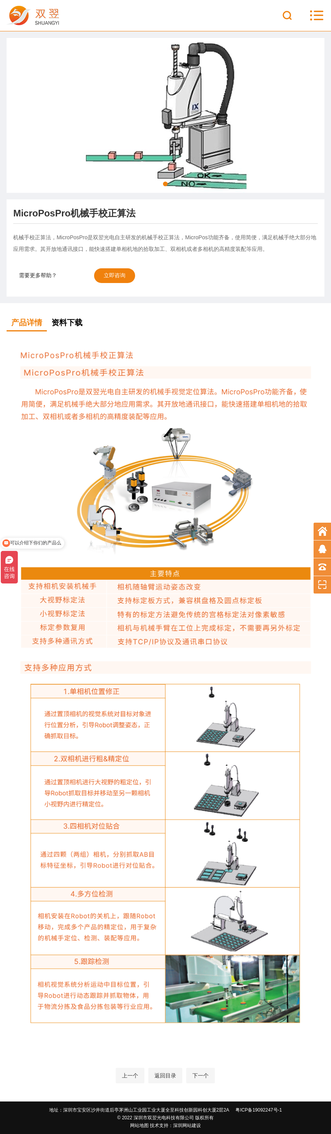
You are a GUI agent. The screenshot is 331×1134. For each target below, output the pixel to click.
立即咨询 (114, 275)
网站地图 (139, 1125)
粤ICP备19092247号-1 (258, 1110)
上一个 (130, 1075)
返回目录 (165, 1075)
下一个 (200, 1075)
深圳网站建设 (187, 1125)
